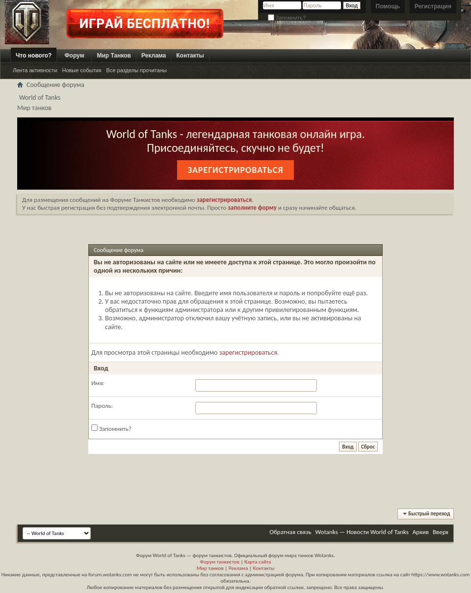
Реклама (153, 55)
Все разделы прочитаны (136, 70)
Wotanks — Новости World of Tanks (362, 532)
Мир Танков (114, 55)
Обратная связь (290, 532)
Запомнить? (287, 18)
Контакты (190, 55)
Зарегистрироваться (235, 170)
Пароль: (102, 405)
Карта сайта (257, 562)
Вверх (440, 532)
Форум (74, 55)
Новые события (81, 70)
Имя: (98, 383)
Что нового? (34, 55)
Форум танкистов (219, 562)
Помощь (388, 6)
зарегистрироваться (248, 352)
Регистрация (433, 6)
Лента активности (35, 70)
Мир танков (210, 568)
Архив (421, 532)
